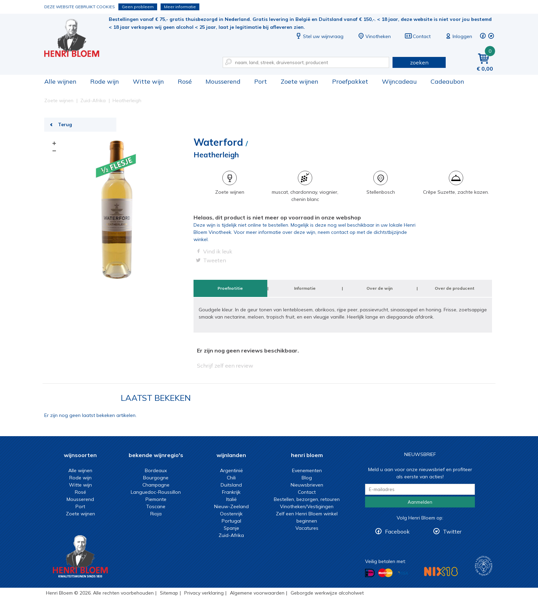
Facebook (397, 531)
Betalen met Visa (403, 573)
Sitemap (169, 593)
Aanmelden (420, 502)
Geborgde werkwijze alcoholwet (327, 593)
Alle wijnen (60, 81)
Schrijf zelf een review (225, 365)
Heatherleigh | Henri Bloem (76, 37)
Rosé (185, 81)
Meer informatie (180, 6)
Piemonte (155, 499)
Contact (418, 36)
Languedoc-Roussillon (156, 492)
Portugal (231, 521)
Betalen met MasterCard (385, 573)
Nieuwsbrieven (307, 485)
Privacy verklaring (204, 593)
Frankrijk (231, 492)
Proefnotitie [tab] (230, 288)
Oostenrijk (231, 514)
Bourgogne (155, 478)
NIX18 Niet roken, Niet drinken (441, 571)
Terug (65, 124)
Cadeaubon (447, 81)
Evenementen (307, 470)
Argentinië (231, 470)
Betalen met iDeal (370, 573)
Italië (231, 499)
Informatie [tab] (305, 288)
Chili (231, 478)
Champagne (155, 485)
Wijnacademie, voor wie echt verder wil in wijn (483, 566)
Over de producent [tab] (455, 288)
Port (260, 81)
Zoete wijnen (299, 81)
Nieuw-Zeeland (231, 506)
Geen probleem (138, 6)
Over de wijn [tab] (379, 288)
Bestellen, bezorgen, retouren (307, 499)
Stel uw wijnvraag (319, 36)
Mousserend (223, 81)
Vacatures (306, 528)
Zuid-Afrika (231, 535)
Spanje (231, 528)
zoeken (419, 62)
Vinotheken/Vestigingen (307, 506)
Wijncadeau (399, 81)
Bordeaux (156, 470)
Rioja (156, 514)
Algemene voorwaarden (257, 593)
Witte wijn (148, 81)
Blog (307, 478)
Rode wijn (104, 81)
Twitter (452, 531)
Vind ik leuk (217, 251)
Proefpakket (350, 81)
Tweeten (214, 260)
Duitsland (231, 485)
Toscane (155, 506)
